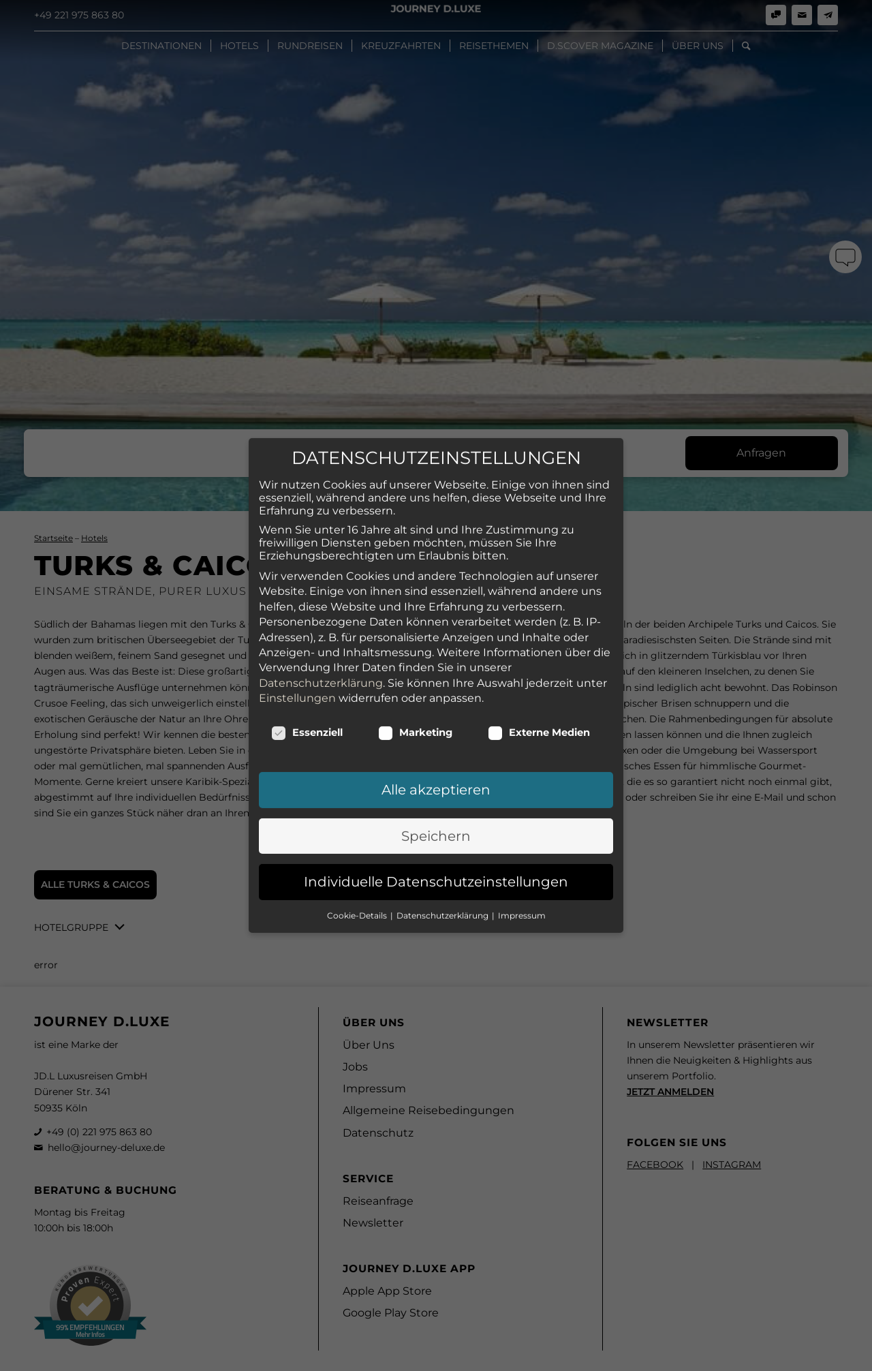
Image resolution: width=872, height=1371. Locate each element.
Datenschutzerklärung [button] (443, 809)
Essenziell (307, 626)
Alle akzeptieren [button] (436, 683)
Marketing (415, 626)
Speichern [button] (436, 730)
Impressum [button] (522, 809)
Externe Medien (538, 626)
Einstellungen (297, 591)
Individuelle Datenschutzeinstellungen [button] (436, 775)
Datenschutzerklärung (321, 576)
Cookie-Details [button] (358, 809)
